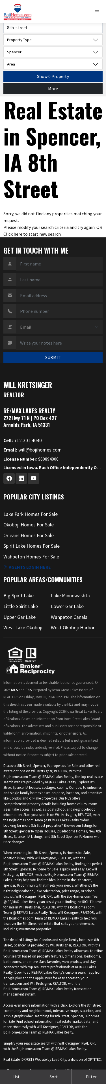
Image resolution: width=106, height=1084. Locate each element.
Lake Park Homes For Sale (30, 514)
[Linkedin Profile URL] (21, 478)
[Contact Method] (59, 327)
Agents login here (27, 567)
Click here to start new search (32, 234)
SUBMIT (53, 357)
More (53, 88)
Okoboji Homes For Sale (28, 525)
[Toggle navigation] (98, 12)
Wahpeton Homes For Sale (31, 557)
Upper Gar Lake (19, 617)
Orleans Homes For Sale (28, 535)
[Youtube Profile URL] (33, 478)
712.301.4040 (22, 440)
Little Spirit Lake (20, 606)
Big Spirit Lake (18, 595)
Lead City (59, 1059)
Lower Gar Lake (67, 606)
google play (12, 978)
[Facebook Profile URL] (9, 478)
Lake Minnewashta (70, 595)
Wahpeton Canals (69, 617)
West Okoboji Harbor (73, 628)
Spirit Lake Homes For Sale (31, 546)
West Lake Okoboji (22, 628)
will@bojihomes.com (32, 450)
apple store (43, 978)
